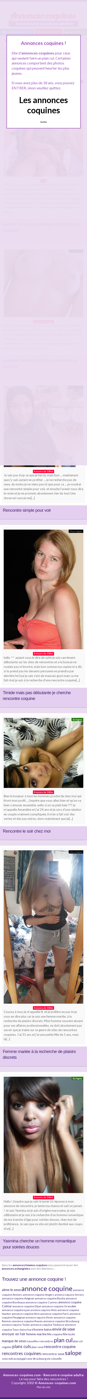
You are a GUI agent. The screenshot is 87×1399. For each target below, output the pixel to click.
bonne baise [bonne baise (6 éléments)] (43, 1329)
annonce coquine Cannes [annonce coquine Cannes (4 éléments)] (42, 1302)
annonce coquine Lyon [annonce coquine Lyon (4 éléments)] (16, 1310)
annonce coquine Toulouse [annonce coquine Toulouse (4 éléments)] (47, 1324)
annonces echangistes (16, 1268)
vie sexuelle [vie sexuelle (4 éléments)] (54, 1358)
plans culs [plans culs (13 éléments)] (21, 1346)
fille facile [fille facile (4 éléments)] (69, 1334)
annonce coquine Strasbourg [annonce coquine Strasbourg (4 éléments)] (61, 1321)
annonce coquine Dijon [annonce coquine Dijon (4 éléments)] (26, 1306)
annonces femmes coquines (30, 1265)
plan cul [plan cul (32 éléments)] (63, 1340)
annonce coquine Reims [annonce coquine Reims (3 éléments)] (39, 1317)
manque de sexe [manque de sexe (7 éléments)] (14, 1341)
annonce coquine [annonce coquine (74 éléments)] (46, 1288)
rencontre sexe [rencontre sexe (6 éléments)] (53, 1354)
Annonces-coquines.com (22, 1375)
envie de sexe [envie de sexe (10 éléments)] (63, 1329)
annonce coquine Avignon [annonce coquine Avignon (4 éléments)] (18, 1298)
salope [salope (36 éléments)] (73, 1352)
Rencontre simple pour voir (27, 510)
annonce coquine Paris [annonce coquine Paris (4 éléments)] (54, 1313)
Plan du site (44, 1387)
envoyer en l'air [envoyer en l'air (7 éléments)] (14, 1334)
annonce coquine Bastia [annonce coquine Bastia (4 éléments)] (50, 1298)
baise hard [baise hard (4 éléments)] (26, 1329)
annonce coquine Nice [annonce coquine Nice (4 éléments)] (26, 1313)
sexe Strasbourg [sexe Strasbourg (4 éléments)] (36, 1358)
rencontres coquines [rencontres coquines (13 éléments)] (21, 1353)
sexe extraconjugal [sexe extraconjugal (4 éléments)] (14, 1358)
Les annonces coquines (43, 105)
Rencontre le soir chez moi (26, 831)
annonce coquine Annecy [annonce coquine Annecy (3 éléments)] (69, 1294)
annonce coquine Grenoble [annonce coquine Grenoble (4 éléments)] (59, 1306)
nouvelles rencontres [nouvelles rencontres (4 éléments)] (39, 1341)
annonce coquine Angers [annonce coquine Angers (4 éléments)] (38, 1294)
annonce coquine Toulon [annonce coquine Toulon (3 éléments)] (16, 1324)
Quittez (43, 122)
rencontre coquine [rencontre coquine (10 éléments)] (60, 1346)
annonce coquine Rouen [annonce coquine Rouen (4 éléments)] (27, 1321)
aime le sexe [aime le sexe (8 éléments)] (11, 1289)
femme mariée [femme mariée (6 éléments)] (36, 1334)
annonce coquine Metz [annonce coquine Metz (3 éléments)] (43, 1310)
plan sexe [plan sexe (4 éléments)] (37, 1347)
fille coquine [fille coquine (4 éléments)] (54, 1334)
